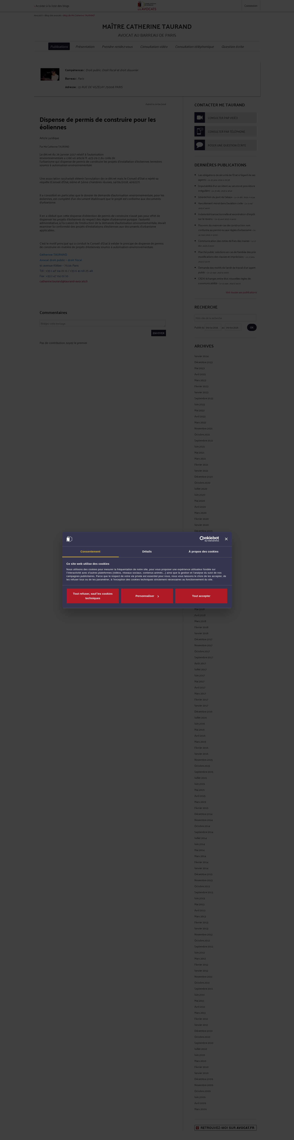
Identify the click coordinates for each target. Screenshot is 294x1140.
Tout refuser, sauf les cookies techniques (93, 596)
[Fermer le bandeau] (226, 539)
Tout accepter (201, 595)
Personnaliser (147, 595)
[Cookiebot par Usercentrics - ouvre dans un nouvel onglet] (202, 539)
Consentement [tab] (90, 551)
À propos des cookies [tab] (204, 551)
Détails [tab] (147, 551)
